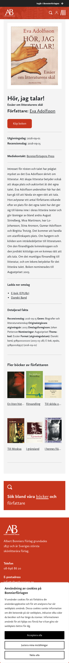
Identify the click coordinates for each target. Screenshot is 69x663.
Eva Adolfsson (42, 110)
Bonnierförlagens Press (40, 156)
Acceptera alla (34, 635)
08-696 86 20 (12, 568)
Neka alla (35, 655)
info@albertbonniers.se (19, 582)
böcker (42, 496)
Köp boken (19, 123)
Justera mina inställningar (34, 645)
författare (16, 503)
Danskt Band (19, 297)
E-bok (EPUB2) (20, 293)
